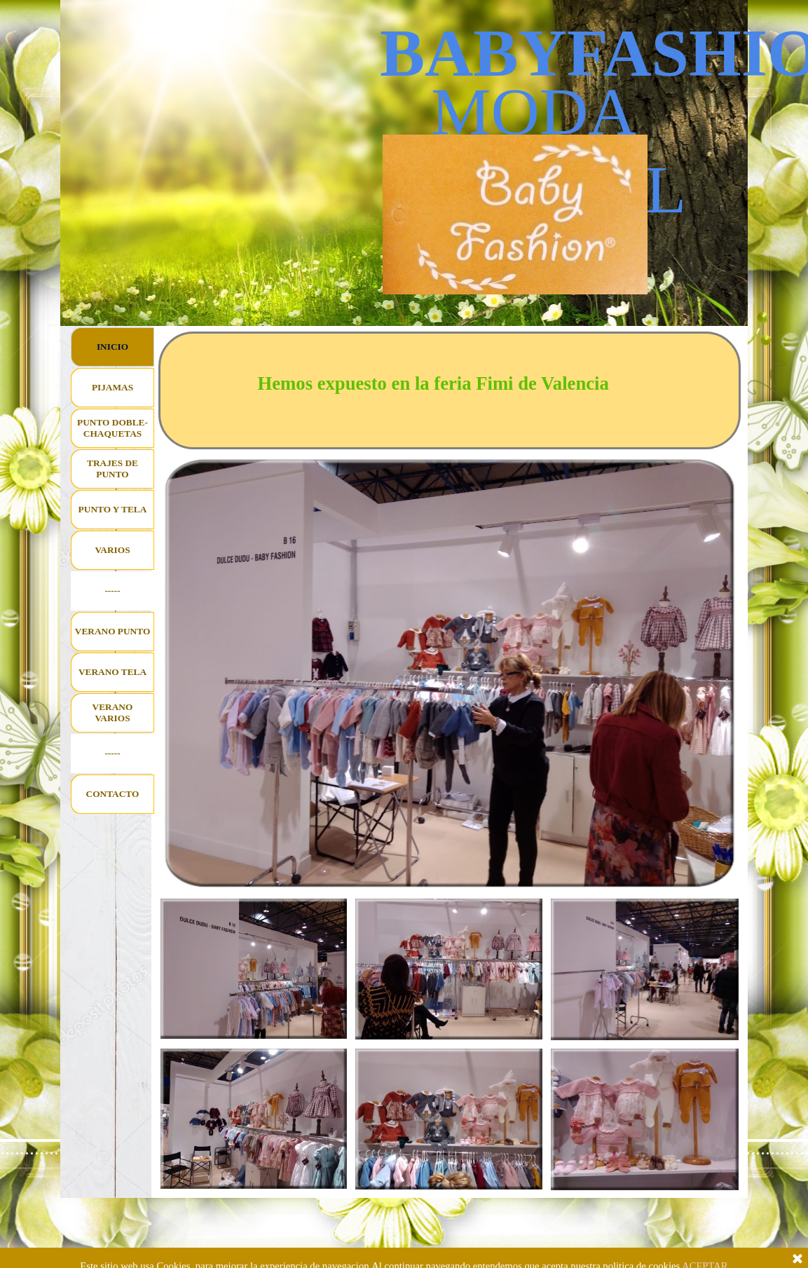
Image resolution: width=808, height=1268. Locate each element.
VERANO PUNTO (113, 631)
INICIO (112, 346)
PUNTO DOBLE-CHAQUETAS (112, 428)
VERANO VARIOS (113, 712)
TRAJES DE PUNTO (112, 468)
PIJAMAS (112, 387)
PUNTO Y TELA (112, 509)
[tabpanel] (450, 390)
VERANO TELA (112, 672)
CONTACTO (112, 794)
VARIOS (112, 550)
